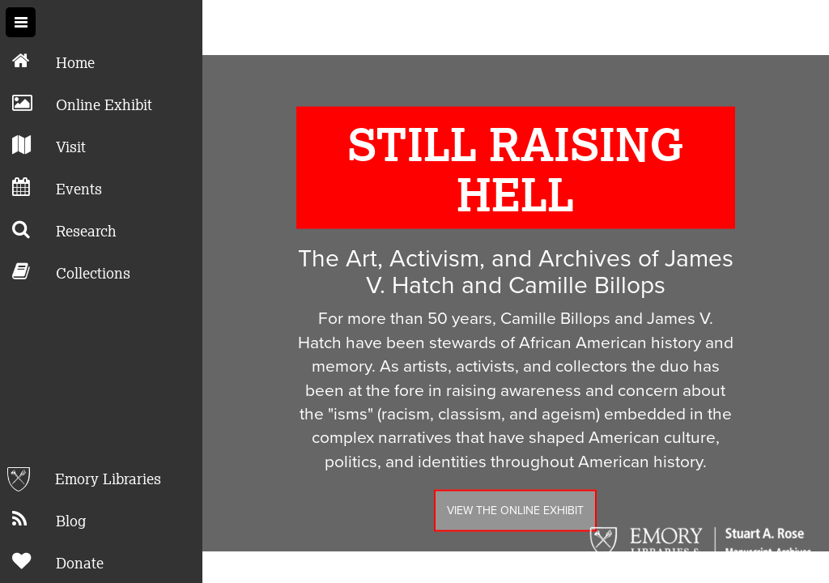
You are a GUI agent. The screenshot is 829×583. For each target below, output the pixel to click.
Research (58, 230)
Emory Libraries (80, 479)
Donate (52, 562)
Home (47, 61)
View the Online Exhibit (515, 498)
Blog (43, 519)
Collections (65, 272)
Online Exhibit (76, 103)
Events (51, 187)
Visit (43, 145)
